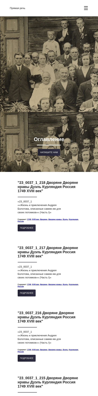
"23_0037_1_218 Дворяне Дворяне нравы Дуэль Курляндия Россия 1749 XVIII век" (48, 170)
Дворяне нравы (55, 202)
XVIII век (35, 202)
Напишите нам (49, 137)
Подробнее (26, 211)
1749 (29, 202)
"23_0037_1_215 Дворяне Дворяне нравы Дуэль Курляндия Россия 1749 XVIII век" (48, 365)
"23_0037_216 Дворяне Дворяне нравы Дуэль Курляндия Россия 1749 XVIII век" (47, 300)
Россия (21, 204)
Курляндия (73, 202)
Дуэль (65, 202)
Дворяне (43, 202)
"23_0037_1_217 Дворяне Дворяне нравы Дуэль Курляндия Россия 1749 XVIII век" (48, 235)
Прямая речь (17, 8)
